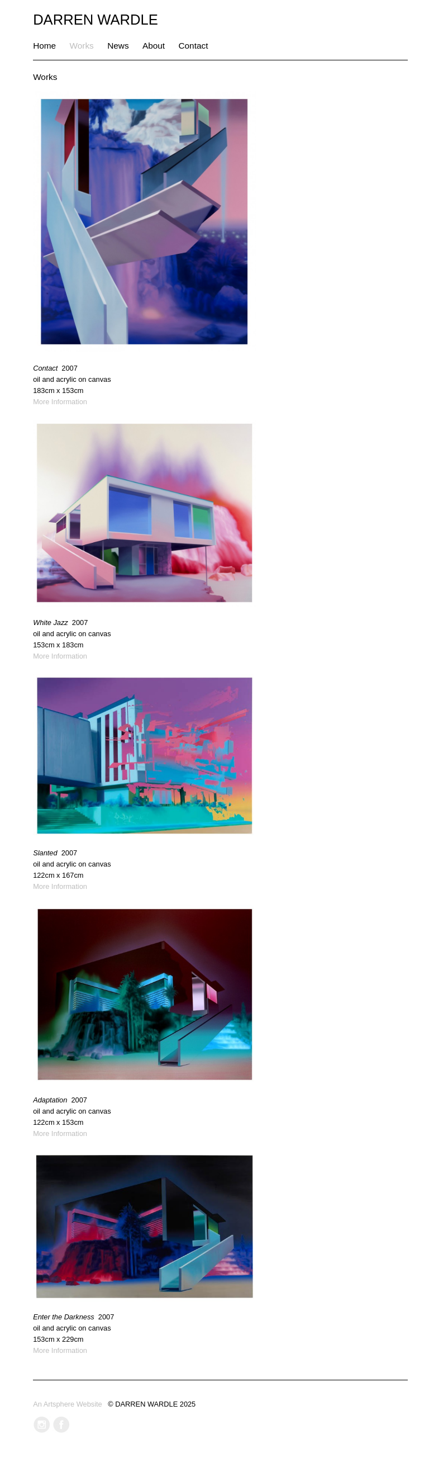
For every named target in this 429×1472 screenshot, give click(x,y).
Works (82, 45)
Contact (193, 45)
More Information (60, 401)
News (117, 45)
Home (44, 45)
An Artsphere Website (67, 1404)
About (153, 45)
